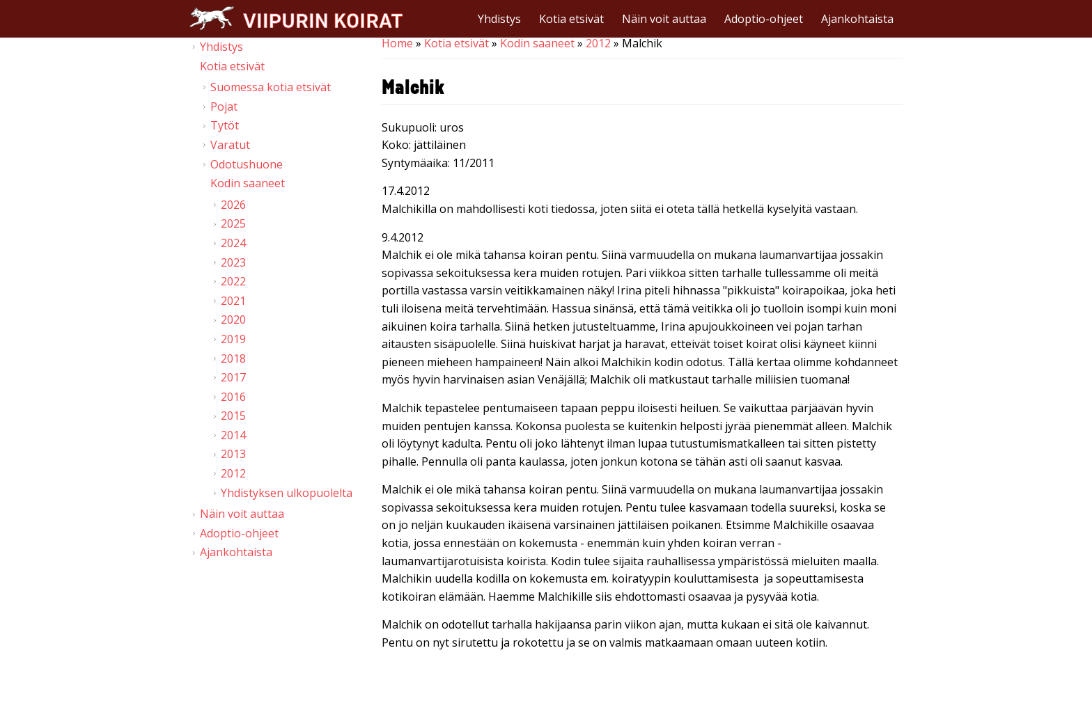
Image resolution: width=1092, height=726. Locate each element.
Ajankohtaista (857, 18)
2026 (233, 204)
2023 (233, 262)
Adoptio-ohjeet (763, 18)
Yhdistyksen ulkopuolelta (286, 492)
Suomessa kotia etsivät (270, 87)
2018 (233, 358)
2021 (233, 300)
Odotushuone (246, 164)
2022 (233, 281)
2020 (233, 319)
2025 (233, 223)
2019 (233, 339)
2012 (598, 43)
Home (397, 43)
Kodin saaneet (537, 43)
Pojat (223, 106)
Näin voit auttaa (664, 18)
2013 (233, 453)
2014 (233, 435)
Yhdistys (499, 18)
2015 (233, 415)
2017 (233, 377)
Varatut (230, 144)
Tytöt (224, 125)
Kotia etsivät (571, 18)
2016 (233, 396)
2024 (233, 243)
